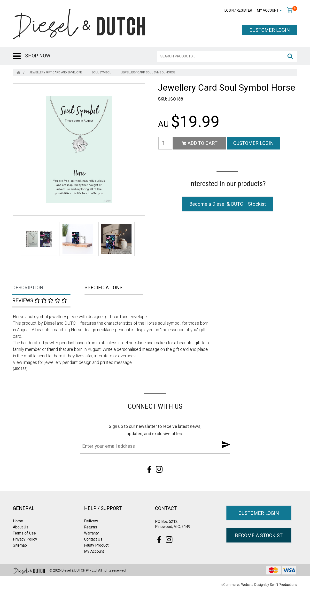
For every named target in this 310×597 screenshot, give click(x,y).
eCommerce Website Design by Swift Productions (259, 585)
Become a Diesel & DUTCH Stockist (227, 204)
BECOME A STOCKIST (259, 535)
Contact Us (93, 539)
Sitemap (20, 545)
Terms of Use (24, 533)
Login (229, 10)
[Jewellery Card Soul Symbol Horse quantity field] (165, 143)
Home (18, 521)
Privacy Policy (25, 539)
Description (27, 288)
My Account (268, 10)
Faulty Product (96, 545)
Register (244, 10)
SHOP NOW (37, 55)
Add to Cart (199, 143)
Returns (90, 527)
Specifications (104, 288)
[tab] (49, 288)
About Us (20, 527)
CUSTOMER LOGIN (269, 30)
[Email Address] (147, 446)
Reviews (39, 300)
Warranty (91, 533)
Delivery (91, 521)
